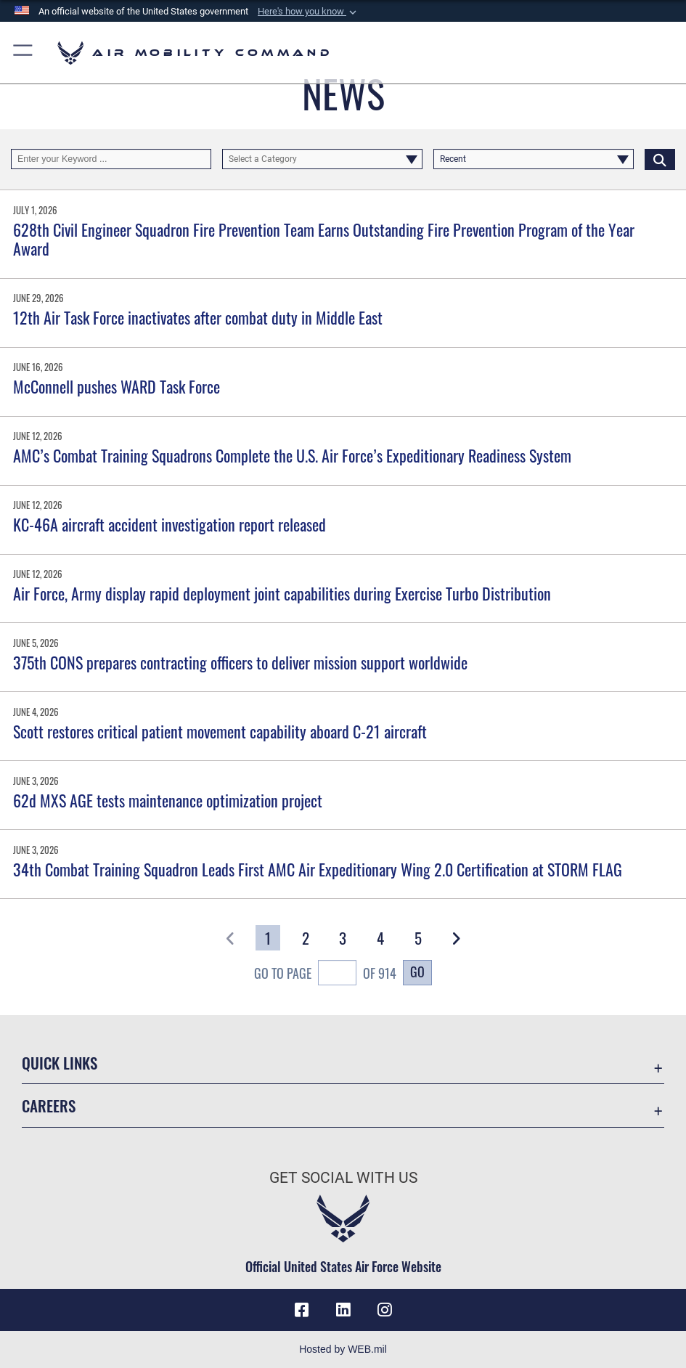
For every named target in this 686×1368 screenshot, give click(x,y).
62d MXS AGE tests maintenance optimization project (167, 800)
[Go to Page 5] (418, 937)
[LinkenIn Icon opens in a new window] (343, 1310)
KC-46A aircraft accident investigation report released (169, 524)
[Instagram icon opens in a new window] (384, 1310)
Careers (48, 1105)
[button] (308, 11)
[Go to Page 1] (268, 937)
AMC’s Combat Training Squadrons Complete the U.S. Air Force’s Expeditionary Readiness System (292, 455)
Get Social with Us (343, 1177)
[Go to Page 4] (380, 937)
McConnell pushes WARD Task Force (116, 386)
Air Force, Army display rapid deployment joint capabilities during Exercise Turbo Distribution (282, 593)
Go (417, 971)
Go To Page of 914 (325, 975)
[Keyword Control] (111, 159)
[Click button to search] (660, 159)
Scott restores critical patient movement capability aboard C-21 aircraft (220, 731)
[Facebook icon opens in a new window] (302, 1310)
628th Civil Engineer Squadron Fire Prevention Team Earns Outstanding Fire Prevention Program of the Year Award (323, 239)
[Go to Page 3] (343, 937)
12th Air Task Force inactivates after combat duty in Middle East (198, 317)
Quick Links (59, 1062)
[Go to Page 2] (305, 937)
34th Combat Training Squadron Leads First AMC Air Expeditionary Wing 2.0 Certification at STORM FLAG (317, 869)
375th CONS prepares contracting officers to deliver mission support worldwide (240, 662)
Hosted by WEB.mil (343, 1349)
